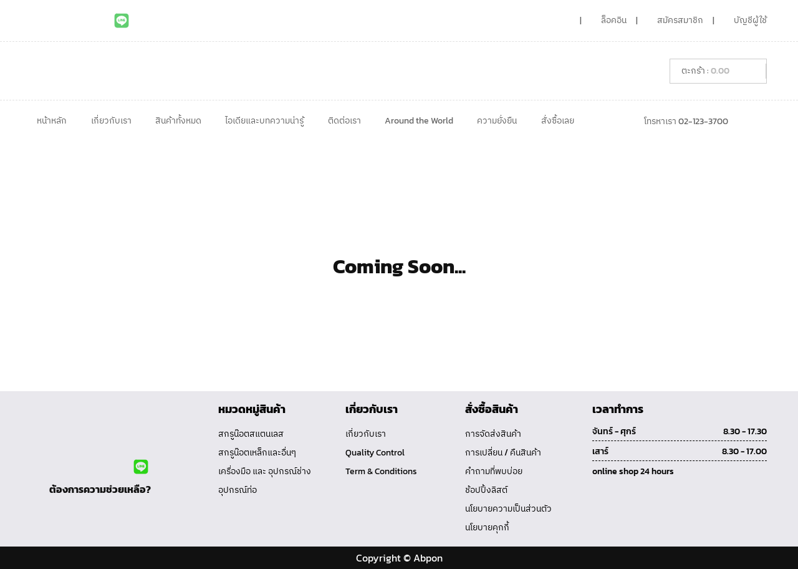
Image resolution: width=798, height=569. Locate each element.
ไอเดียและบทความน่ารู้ (264, 120)
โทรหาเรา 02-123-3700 (686, 121)
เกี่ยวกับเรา (111, 120)
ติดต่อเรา (344, 120)
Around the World (419, 120)
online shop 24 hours (633, 471)
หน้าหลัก (52, 120)
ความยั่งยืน (497, 120)
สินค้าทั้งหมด (178, 120)
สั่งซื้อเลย (557, 120)
